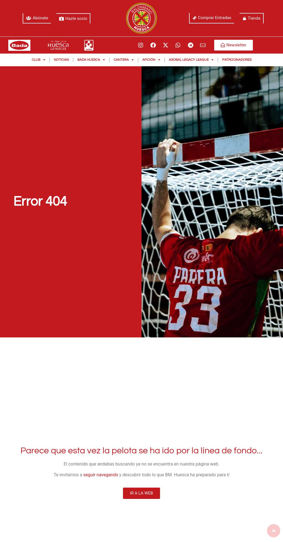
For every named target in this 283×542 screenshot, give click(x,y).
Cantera (124, 59)
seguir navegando (100, 474)
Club (38, 59)
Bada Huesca (91, 59)
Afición (151, 59)
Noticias (61, 60)
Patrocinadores (236, 60)
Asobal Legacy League (191, 59)
